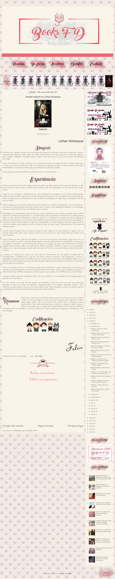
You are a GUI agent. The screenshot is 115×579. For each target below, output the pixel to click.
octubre (93, 394)
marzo (93, 409)
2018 (91, 418)
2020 (91, 318)
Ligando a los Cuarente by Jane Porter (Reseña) (103, 503)
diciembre (94, 324)
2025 (91, 310)
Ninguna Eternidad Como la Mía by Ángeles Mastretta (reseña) (103, 522)
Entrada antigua (75, 426)
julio (92, 403)
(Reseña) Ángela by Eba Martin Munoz (100, 368)
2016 (91, 424)
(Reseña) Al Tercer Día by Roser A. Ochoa (101, 377)
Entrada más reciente (13, 426)
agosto (93, 400)
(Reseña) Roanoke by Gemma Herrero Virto (100, 343)
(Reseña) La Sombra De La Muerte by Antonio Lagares (100, 360)
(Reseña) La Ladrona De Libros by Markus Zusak (103, 531)
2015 (91, 426)
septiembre (95, 397)
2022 (91, 313)
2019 (91, 321)
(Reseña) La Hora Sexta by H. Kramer (100, 386)
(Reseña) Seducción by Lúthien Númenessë (100, 390)
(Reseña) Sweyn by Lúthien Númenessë (99, 330)
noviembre (94, 326)
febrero (93, 412)
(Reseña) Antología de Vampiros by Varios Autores (100, 347)
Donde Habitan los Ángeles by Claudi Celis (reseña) (103, 486)
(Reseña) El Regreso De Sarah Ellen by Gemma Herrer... (100, 381)
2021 (91, 316)
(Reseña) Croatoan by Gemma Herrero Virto (100, 338)
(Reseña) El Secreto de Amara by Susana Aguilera (101, 355)
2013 (91, 432)
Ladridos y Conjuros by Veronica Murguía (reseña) (103, 513)
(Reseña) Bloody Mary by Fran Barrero (100, 351)
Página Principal (45, 426)
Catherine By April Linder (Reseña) (104, 549)
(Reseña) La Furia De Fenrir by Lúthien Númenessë (100, 334)
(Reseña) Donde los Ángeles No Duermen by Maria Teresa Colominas (103, 477)
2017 (90, 421)
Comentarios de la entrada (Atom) (25, 431)
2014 (90, 429)
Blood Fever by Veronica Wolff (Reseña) (103, 494)
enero (93, 414)
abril (92, 406)
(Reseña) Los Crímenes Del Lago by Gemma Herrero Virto (101, 373)
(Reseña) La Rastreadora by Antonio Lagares (99, 364)
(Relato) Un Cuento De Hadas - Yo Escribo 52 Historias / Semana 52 (103, 540)
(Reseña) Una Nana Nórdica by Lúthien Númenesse (102, 558)
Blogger (69, 574)
